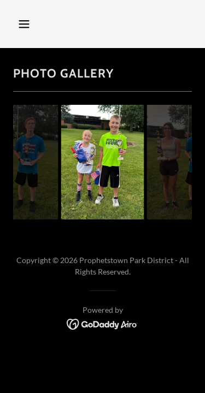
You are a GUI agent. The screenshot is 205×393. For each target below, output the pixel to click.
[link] (102, 323)
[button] (33, 24)
